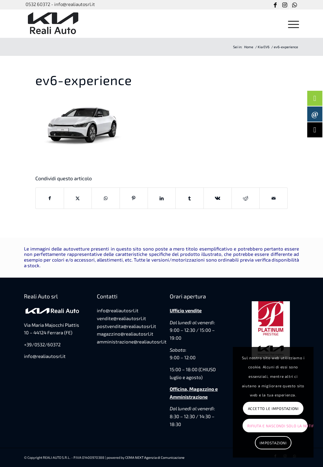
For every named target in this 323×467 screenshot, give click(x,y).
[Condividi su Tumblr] (189, 198)
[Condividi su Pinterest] (134, 198)
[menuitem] (291, 23)
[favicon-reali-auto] (54, 23)
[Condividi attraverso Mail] (273, 198)
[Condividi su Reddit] (246, 198)
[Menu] (291, 23)
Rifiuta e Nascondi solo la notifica (277, 426)
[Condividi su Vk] (218, 198)
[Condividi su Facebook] (50, 198)
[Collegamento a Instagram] (284, 4)
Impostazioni (273, 443)
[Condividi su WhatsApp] (106, 198)
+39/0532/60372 (42, 344)
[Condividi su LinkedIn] (162, 198)
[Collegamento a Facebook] (275, 4)
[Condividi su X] (78, 198)
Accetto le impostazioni (273, 408)
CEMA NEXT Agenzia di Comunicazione (155, 457)
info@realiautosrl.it (45, 356)
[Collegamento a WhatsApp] (294, 4)
